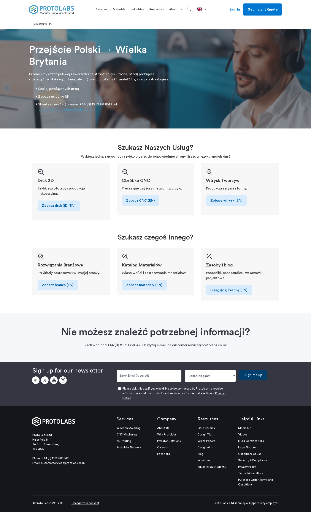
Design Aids (205, 447)
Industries (204, 460)
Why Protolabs (166, 434)
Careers (162, 447)
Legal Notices (247, 447)
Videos (242, 434)
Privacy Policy (247, 466)
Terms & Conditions (250, 473)
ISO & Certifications (251, 441)
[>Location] (203, 9)
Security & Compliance (253, 460)
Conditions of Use (250, 454)
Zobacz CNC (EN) (140, 200)
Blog (200, 454)
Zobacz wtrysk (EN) (226, 200)
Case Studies (206, 428)
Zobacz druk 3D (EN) (59, 205)
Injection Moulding (129, 428)
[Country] (210, 376)
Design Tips (205, 434)
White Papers (206, 441)
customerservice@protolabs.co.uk (66, 109)
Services (125, 419)
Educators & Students (212, 466)
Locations (163, 454)
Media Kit (244, 428)
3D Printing (124, 441)
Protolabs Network (129, 447)
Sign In (234, 9)
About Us (163, 428)
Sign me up (253, 375)
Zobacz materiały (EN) (144, 285)
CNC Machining (127, 434)
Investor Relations (169, 441)
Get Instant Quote (263, 9)
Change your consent (85, 503)
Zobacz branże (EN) (58, 285)
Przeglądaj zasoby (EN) (229, 290)
